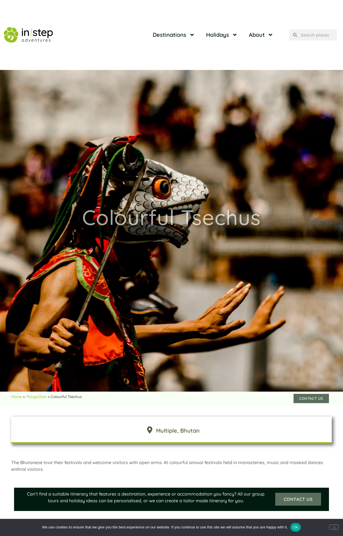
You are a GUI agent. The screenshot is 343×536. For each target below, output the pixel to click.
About (261, 34)
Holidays (222, 34)
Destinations (174, 34)
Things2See (36, 396)
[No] (334, 527)
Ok (295, 527)
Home (16, 396)
